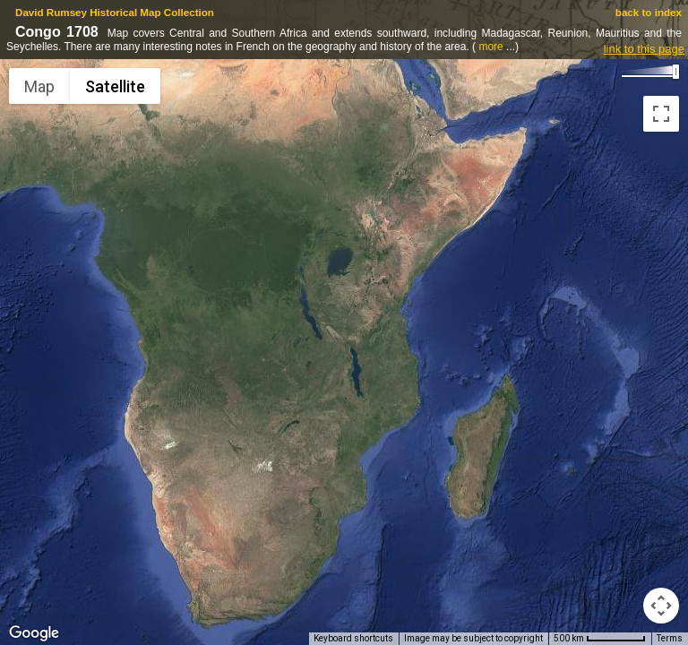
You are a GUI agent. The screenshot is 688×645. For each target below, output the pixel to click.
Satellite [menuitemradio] (115, 86)
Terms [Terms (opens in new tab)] (670, 638)
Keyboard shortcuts (353, 638)
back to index (648, 12)
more (490, 46)
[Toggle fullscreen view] (661, 114)
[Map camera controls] (661, 606)
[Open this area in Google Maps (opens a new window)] (34, 633)
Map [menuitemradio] (39, 86)
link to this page (644, 49)
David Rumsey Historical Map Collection (114, 12)
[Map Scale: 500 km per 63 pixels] (599, 638)
